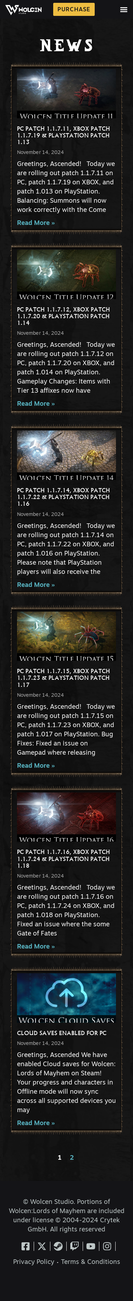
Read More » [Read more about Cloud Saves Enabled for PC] (36, 1123)
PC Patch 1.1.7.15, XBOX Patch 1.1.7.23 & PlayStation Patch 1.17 (63, 677)
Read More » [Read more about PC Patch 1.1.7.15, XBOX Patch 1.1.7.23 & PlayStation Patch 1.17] (36, 766)
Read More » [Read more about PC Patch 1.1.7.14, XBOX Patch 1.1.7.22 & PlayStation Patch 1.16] (36, 585)
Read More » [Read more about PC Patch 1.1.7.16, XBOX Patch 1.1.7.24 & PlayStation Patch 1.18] (36, 947)
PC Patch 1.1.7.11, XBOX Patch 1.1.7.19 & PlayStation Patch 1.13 (63, 135)
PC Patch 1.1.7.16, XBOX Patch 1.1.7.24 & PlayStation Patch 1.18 (63, 858)
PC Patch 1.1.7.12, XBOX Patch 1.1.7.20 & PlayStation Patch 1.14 (63, 316)
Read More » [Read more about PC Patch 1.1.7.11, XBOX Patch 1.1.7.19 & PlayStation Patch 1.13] (36, 223)
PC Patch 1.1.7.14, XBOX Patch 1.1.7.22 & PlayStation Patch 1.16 (63, 497)
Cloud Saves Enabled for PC (61, 1032)
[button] (124, 9)
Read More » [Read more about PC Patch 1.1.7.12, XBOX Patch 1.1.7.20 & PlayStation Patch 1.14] (36, 404)
